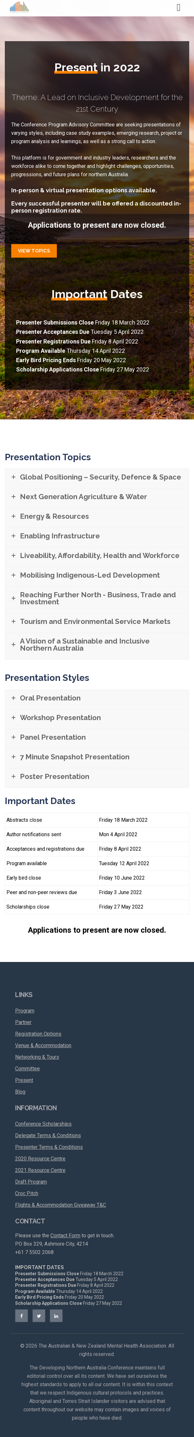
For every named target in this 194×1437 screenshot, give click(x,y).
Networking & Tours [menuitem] (37, 1057)
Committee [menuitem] (27, 1069)
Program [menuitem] (24, 1011)
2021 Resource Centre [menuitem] (40, 1170)
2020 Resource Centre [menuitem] (40, 1159)
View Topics (34, 251)
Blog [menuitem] (20, 1092)
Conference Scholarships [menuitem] (43, 1124)
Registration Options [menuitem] (38, 1034)
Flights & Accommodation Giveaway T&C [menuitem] (60, 1205)
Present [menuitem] (24, 1080)
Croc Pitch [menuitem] (26, 1193)
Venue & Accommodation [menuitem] (43, 1045)
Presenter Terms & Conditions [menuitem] (49, 1147)
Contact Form (65, 1235)
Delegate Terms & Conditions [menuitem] (48, 1135)
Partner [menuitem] (23, 1022)
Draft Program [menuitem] (31, 1182)
